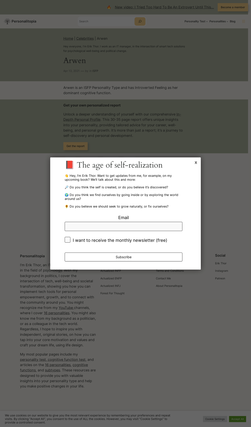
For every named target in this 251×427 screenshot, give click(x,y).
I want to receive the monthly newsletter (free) (120, 240)
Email (123, 217)
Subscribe (124, 257)
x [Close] (196, 162)
